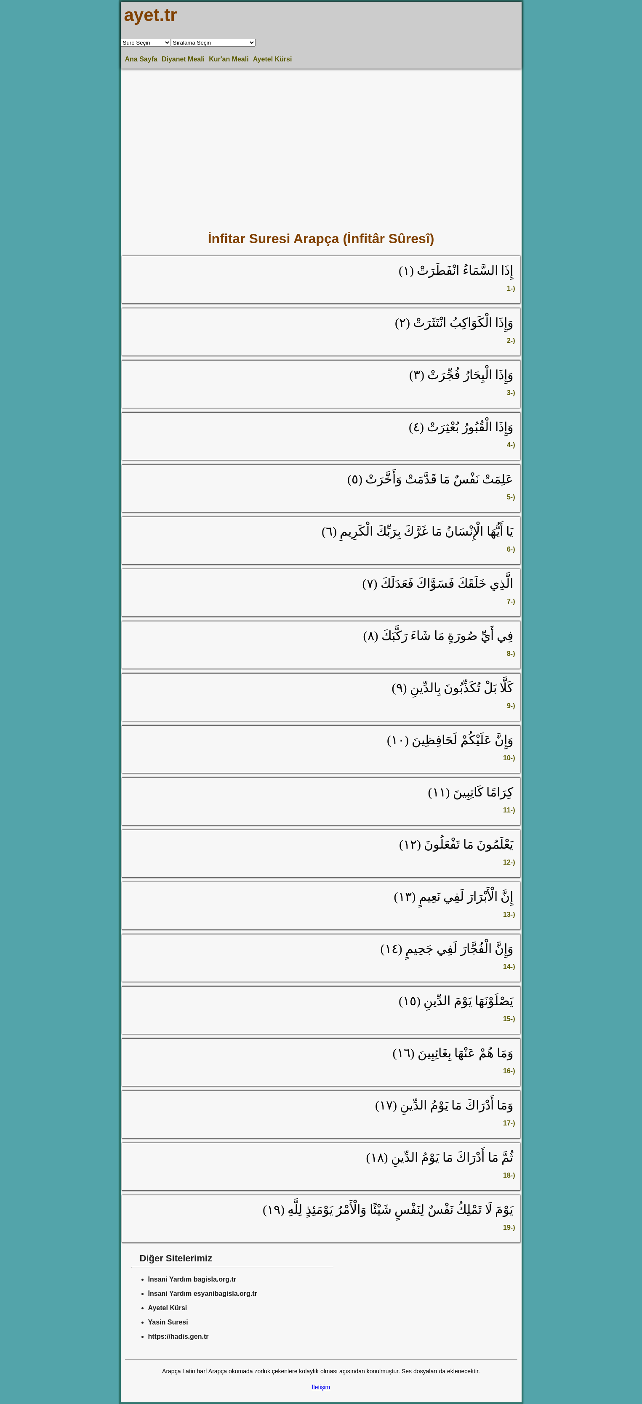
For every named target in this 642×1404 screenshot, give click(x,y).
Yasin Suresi (168, 1322)
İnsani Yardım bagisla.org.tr (192, 1279)
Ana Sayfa (141, 59)
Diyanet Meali (183, 59)
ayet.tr (150, 15)
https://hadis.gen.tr (178, 1336)
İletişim (321, 1387)
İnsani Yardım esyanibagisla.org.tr (202, 1293)
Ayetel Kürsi (272, 59)
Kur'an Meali (229, 59)
